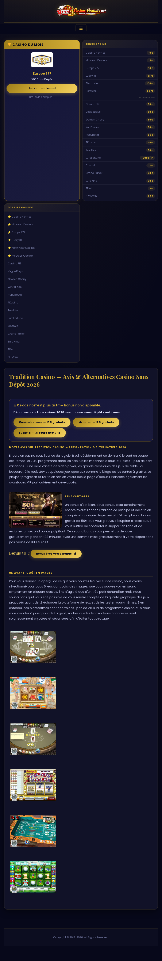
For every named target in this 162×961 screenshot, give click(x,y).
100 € (150, 83)
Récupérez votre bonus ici (56, 553)
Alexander (92, 83)
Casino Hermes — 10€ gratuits (42, 422)
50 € (150, 104)
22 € (150, 196)
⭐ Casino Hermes (19, 216)
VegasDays (93, 112)
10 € (150, 52)
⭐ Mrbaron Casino (20, 224)
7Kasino (91, 142)
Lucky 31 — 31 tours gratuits (39, 432)
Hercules (91, 91)
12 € (150, 60)
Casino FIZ (92, 104)
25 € (150, 135)
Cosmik (91, 165)
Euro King (91, 181)
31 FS (150, 75)
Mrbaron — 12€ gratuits (96, 422)
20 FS (150, 91)
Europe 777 (92, 68)
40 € (150, 142)
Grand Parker (94, 173)
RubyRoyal (93, 135)
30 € (150, 181)
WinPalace (92, 127)
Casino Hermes (95, 52)
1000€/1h (147, 158)
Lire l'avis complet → (42, 97)
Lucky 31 (91, 75)
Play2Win (13, 357)
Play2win (91, 196)
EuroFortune (93, 158)
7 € (151, 188)
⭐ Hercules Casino (20, 255)
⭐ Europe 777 (16, 232)
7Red (89, 188)
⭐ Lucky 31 (15, 240)
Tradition (91, 150)
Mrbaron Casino (96, 60)
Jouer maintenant (42, 88)
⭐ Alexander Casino (21, 248)
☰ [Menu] (81, 28)
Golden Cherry (95, 119)
